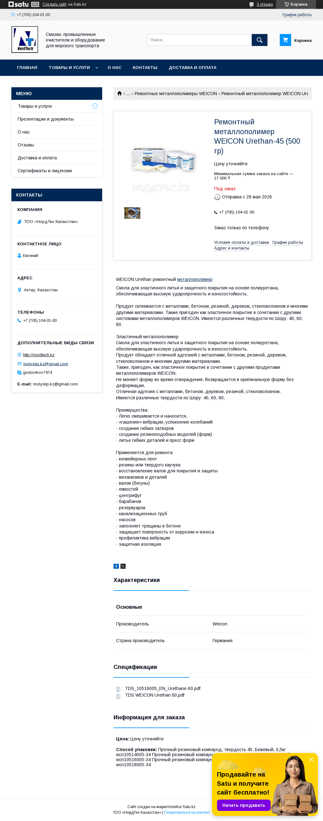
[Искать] (259, 40)
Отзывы (26, 144)
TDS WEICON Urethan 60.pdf (154, 695)
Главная (27, 67)
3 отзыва (265, 4)
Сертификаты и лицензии (45, 170)
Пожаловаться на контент (187, 812)
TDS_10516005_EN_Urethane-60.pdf (162, 688)
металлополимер (195, 279)
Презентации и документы (46, 119)
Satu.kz (189, 807)
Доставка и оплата (192, 67)
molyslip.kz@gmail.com (45, 363)
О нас (114, 67)
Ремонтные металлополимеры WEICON (176, 93)
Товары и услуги (69, 67)
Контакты (145, 67)
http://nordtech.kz (39, 354)
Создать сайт (55, 4)
